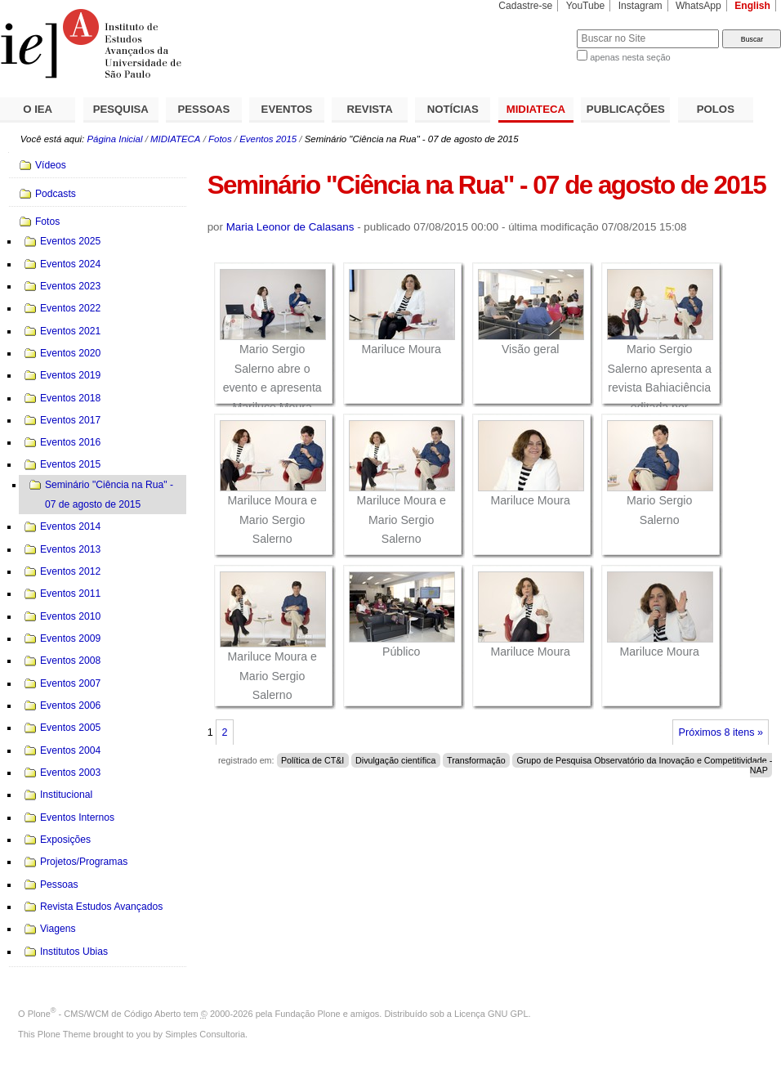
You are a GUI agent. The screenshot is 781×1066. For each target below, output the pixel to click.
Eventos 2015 (268, 139)
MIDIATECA (536, 109)
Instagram (640, 5)
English (752, 5)
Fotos (220, 139)
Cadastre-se (525, 5)
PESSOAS (204, 109)
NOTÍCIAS (453, 109)
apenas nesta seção (630, 57)
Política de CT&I (312, 760)
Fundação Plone (308, 1014)
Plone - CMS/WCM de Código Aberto (104, 1014)
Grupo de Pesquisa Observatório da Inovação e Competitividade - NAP (644, 765)
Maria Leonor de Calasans (290, 227)
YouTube (585, 5)
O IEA (37, 109)
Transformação (476, 760)
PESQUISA (121, 109)
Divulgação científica (395, 760)
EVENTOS (287, 109)
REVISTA (370, 109)
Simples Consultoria (205, 1034)
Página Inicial (114, 139)
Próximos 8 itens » (721, 732)
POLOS (715, 109)
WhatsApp (698, 5)
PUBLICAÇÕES (626, 109)
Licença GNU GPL (491, 1014)
